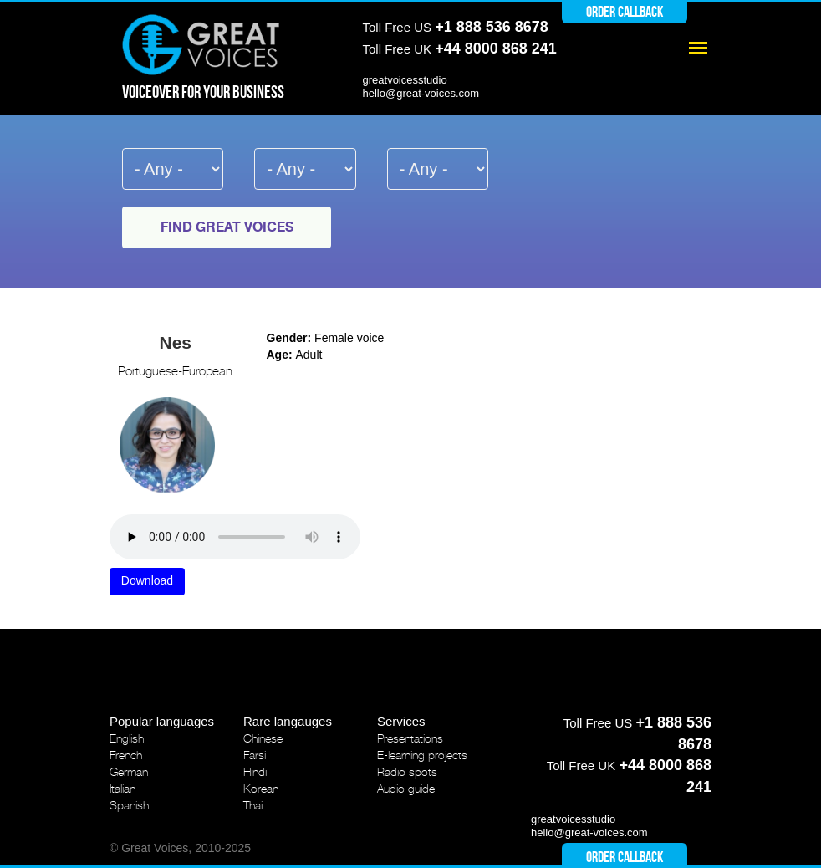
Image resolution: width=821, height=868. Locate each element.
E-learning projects (422, 755)
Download (147, 580)
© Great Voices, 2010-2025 (180, 848)
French (126, 755)
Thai (253, 805)
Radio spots (407, 772)
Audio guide (406, 788)
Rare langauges (287, 721)
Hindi (255, 772)
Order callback (624, 11)
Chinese (263, 738)
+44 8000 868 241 (496, 48)
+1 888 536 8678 (491, 26)
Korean (260, 788)
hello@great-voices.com (421, 93)
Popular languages (162, 721)
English (127, 738)
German (129, 772)
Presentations (410, 738)
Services (401, 721)
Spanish (129, 805)
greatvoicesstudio (405, 80)
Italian (122, 788)
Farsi (254, 755)
